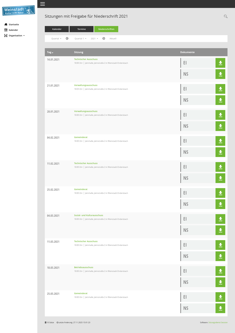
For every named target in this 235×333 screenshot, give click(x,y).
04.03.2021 (53, 216)
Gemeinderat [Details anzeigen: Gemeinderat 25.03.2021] (81, 293)
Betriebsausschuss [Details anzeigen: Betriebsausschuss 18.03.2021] (83, 267)
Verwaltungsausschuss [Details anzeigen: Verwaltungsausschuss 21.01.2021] (85, 85)
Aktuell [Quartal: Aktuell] (113, 38)
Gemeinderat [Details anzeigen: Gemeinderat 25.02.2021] (81, 189)
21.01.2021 (53, 85)
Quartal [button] (56, 38)
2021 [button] (94, 38)
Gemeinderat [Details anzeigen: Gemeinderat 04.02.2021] (81, 137)
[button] (18, 35)
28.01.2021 (53, 111)
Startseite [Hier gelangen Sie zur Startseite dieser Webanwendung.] (11, 24)
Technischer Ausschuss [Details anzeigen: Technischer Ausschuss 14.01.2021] (86, 59)
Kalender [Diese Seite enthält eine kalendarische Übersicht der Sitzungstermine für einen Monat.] (11, 29)
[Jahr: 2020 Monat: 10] (67, 38)
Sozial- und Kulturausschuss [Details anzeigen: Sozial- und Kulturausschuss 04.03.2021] (88, 215)
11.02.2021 (53, 163)
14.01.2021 (53, 59)
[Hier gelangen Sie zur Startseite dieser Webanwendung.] (18, 10)
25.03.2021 (53, 294)
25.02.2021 (53, 190)
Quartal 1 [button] (80, 38)
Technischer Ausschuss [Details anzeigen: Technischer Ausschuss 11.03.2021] (86, 241)
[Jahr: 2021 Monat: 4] (103, 38)
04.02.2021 (53, 137)
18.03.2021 (53, 268)
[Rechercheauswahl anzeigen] (225, 16)
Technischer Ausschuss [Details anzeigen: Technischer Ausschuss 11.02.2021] (86, 163)
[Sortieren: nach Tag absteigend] (52, 52)
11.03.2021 (53, 242)
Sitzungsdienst (218, 322)
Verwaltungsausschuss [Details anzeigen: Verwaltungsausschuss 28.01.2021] (85, 111)
